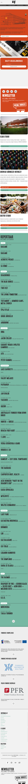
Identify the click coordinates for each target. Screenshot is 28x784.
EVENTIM (2, 745)
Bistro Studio (5, 216)
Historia (3, 730)
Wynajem (3, 722)
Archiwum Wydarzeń (5, 716)
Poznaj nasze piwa (14, 190)
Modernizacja (4, 731)
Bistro (2, 717)
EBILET (2, 748)
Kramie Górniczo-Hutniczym (16, 64)
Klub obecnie (4, 733)
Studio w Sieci (4, 739)
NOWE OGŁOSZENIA (3, 5)
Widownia (3, 734)
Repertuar (3, 714)
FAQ (1, 724)
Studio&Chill (4, 741)
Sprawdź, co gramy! (14, 36)
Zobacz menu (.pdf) (14, 187)
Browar (2, 719)
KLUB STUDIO (4, 137)
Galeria (2, 737)
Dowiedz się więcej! (14, 146)
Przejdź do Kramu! (17, 66)
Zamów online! (14, 228)
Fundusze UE (4, 736)
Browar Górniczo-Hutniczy (11, 172)
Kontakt (3, 725)
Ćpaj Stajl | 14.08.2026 (11, 5)
